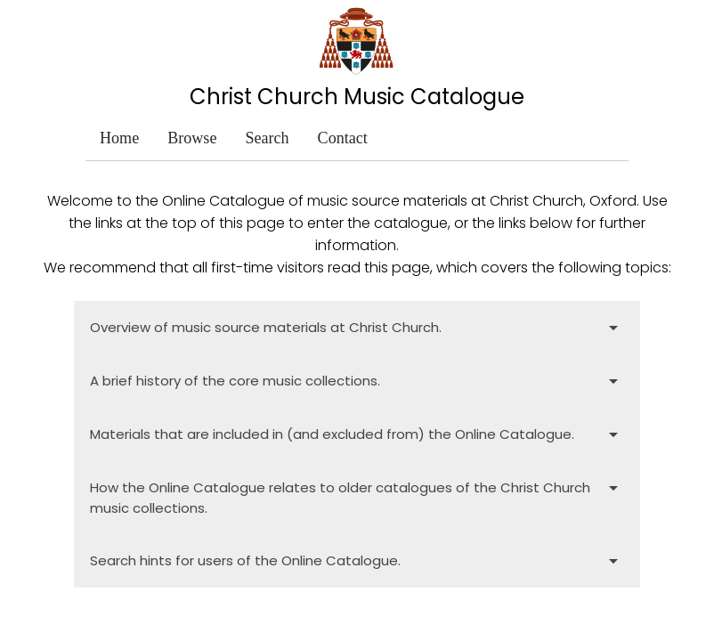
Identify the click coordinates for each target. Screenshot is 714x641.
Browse (191, 138)
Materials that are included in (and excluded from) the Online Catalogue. (356, 434)
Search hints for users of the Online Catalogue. (356, 560)
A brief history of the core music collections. (356, 381)
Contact (343, 138)
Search (266, 138)
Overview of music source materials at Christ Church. (356, 327)
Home (119, 138)
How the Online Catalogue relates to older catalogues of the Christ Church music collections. (356, 496)
